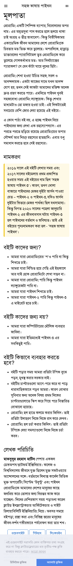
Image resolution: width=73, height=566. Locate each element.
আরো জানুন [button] (38, 551)
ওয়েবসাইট (17, 533)
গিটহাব (37, 533)
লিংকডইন (56, 533)
